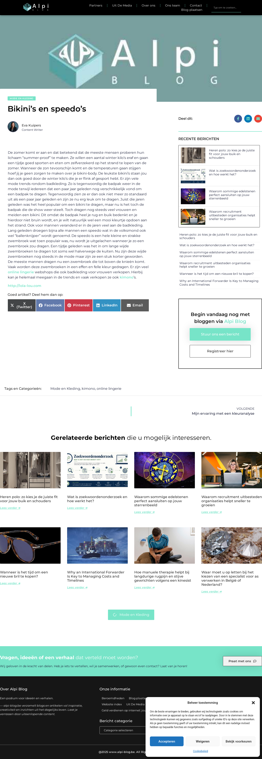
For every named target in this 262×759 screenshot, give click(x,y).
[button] (253, 703)
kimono (126, 277)
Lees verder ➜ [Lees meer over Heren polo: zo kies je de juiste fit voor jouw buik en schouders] (10, 508)
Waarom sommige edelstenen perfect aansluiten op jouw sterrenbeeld (232, 195)
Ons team (172, 5)
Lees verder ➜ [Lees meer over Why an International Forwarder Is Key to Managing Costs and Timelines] (77, 587)
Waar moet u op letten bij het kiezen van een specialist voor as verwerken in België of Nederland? (230, 578)
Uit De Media (122, 5)
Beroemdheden (113, 698)
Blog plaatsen (191, 10)
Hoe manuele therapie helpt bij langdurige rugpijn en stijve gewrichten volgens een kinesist (162, 576)
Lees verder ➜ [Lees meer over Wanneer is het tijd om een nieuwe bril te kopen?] (10, 583)
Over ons (148, 5)
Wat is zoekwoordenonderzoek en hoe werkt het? (232, 172)
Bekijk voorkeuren (239, 741)
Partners (95, 5)
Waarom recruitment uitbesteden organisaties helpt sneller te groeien (232, 215)
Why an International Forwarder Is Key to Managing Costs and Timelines (219, 282)
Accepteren (166, 741)
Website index (112, 704)
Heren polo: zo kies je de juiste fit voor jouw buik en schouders (232, 154)
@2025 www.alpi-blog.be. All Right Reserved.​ (131, 752)
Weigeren (203, 741)
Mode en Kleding (21, 98)
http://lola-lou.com (24, 286)
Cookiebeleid (200, 751)
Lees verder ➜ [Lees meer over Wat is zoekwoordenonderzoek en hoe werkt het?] (77, 508)
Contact (196, 5)
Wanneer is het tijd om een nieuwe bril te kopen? (216, 274)
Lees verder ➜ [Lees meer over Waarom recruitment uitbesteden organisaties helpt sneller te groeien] (211, 512)
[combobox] (226, 7)
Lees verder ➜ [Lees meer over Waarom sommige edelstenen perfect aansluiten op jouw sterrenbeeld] (144, 512)
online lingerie (21, 272)
